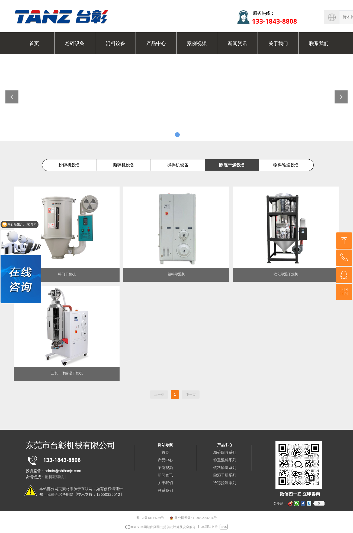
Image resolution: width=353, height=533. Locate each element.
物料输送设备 (286, 165)
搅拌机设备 (178, 165)
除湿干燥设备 (232, 165)
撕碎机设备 (123, 165)
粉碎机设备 (69, 165)
